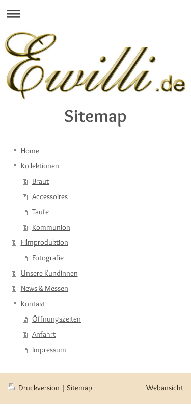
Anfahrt (44, 334)
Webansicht (164, 387)
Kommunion (51, 227)
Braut (40, 181)
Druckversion (34, 387)
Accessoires (50, 196)
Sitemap (79, 387)
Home (30, 150)
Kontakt (33, 303)
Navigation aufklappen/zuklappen (95, 13)
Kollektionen (40, 165)
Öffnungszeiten (56, 319)
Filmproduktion (44, 242)
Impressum (49, 349)
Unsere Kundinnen (49, 273)
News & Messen (44, 288)
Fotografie (48, 257)
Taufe (40, 211)
